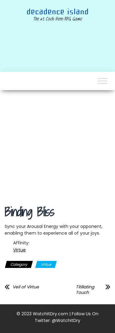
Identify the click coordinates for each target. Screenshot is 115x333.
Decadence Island (57, 12)
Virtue (19, 250)
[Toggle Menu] (102, 81)
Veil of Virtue (26, 287)
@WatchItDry (66, 320)
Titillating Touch (85, 289)
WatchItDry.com (50, 314)
